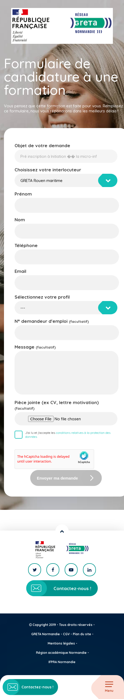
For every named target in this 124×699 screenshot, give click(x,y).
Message (35, 347)
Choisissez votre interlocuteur (48, 169)
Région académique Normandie (61, 653)
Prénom (23, 194)
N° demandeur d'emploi (52, 321)
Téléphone (26, 245)
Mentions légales (61, 643)
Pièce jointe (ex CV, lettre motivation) (57, 405)
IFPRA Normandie (62, 662)
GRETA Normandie (45, 634)
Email (20, 271)
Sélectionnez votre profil (42, 297)
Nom (20, 219)
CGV (66, 634)
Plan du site (82, 634)
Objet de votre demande (42, 145)
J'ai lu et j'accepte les (67, 435)
